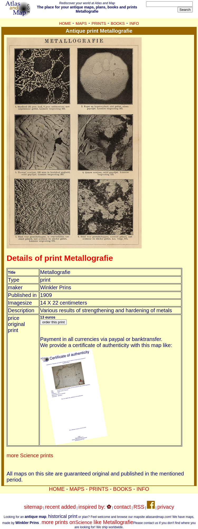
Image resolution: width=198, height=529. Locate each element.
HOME (65, 23)
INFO (134, 23)
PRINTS (98, 23)
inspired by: (94, 507)
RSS (138, 507)
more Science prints (30, 455)
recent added (60, 507)
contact (122, 507)
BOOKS (118, 23)
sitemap (33, 507)
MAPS (81, 23)
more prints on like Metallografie (87, 522)
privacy (165, 507)
